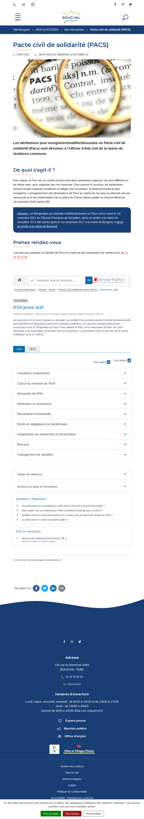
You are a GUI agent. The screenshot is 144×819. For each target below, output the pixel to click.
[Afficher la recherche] (125, 17)
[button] (72, 373)
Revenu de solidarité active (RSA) (78, 289)
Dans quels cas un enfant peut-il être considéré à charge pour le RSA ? (62, 510)
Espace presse (75, 720)
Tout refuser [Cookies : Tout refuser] (72, 813)
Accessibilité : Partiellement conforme (72, 797)
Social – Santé (47, 289)
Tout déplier (122, 360)
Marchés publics (75, 728)
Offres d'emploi (75, 736)
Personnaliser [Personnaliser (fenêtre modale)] (93, 813)
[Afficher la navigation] (18, 17)
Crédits (72, 785)
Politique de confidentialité (72, 791)
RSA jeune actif (109, 289)
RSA (36, 323)
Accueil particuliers (25, 289)
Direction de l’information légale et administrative (38, 560)
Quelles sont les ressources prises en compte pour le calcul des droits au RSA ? (67, 515)
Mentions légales (72, 778)
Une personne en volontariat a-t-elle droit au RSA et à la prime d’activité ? (63, 505)
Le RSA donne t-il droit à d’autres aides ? (45, 519)
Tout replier (101, 362)
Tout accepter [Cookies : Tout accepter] (51, 813)
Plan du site (72, 772)
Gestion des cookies (71, 766)
